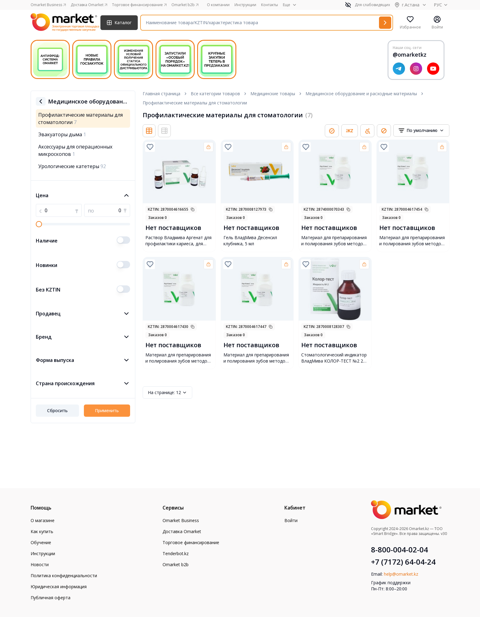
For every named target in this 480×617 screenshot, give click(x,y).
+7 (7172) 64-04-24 (403, 562)
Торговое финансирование (191, 542)
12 (167, 392)
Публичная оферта (50, 597)
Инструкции (245, 4)
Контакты (269, 4)
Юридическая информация (59, 586)
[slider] (39, 224)
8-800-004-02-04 (399, 550)
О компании (218, 4)
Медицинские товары (272, 93)
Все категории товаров (215, 93)
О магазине (42, 520)
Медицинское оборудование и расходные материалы (361, 93)
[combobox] (421, 130)
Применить (107, 410)
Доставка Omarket (182, 531)
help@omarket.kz (401, 574)
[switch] (123, 240)
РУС (441, 5)
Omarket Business (181, 520)
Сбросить (57, 410)
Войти (291, 520)
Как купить (42, 531)
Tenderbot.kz (176, 553)
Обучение (41, 542)
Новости (40, 564)
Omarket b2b (176, 564)
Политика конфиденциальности (64, 575)
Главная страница (161, 93)
